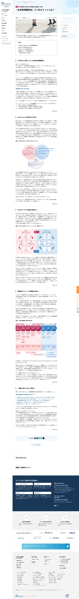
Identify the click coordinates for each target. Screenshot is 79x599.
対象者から (3, 14)
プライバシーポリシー (24, 594)
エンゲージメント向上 (61, 578)
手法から (3, 18)
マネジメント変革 (20, 578)
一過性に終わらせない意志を (24, 52)
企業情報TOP (18, 594)
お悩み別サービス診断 (52, 587)
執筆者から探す (65, 34)
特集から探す (18, 570)
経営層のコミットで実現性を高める (26, 51)
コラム (3, 31)
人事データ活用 (59, 580)
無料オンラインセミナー (24, 494)
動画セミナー (47, 566)
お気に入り (55, 17)
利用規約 (53, 594)
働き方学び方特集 (20, 580)
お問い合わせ (40, 484)
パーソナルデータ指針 (32, 594)
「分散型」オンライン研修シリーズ (23, 589)
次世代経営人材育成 (52, 584)
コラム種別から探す (66, 28)
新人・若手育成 (51, 580)
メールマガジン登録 (63, 567)
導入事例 (3, 26)
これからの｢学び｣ (20, 587)
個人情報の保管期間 (40, 594)
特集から (3, 20)
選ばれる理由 (4, 24)
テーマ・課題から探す (66, 25)
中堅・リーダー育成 (52, 582)
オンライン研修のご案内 (21, 577)
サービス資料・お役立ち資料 (25, 484)
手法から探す (18, 569)
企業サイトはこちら (46, 549)
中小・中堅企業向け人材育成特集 (38, 582)
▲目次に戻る (54, 111)
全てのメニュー (5, 42)
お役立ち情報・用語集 (64, 566)
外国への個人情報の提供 (48, 594)
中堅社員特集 (19, 584)
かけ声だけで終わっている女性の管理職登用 (27, 45)
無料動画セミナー (41, 494)
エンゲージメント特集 (37, 580)
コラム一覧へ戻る (36, 444)
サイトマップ (58, 594)
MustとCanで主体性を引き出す (25, 47)
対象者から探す (65, 31)
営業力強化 (59, 584)
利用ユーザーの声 (35, 564)
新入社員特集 (19, 585)
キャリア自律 (59, 582)
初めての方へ (5, 37)
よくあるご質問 (5, 39)
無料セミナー (4, 29)
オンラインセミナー (48, 564)
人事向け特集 (19, 582)
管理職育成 (51, 578)
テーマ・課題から (5, 16)
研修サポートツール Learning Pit (38, 583)
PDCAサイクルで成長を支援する (25, 49)
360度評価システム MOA (37, 585)
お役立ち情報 (4, 34)
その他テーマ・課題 (52, 585)
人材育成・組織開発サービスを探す (5, 11)
